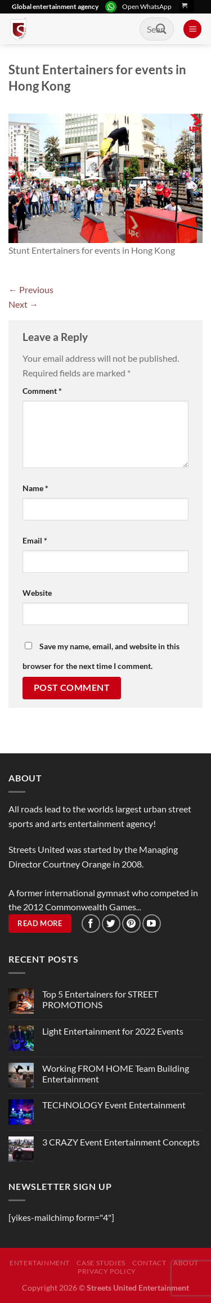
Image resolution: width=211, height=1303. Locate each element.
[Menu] (192, 29)
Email (35, 540)
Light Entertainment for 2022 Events (112, 1031)
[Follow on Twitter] (111, 923)
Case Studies (101, 1263)
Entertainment (40, 1263)
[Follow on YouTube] (151, 923)
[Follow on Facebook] (91, 923)
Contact (149, 1263)
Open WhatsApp (147, 6)
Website (37, 592)
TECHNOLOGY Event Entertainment (114, 1104)
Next (23, 304)
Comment (42, 391)
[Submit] (161, 29)
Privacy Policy (107, 1271)
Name (35, 488)
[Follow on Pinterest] (131, 923)
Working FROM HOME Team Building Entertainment (115, 1073)
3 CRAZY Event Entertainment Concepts (121, 1141)
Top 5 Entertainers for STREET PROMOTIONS (100, 999)
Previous (30, 289)
